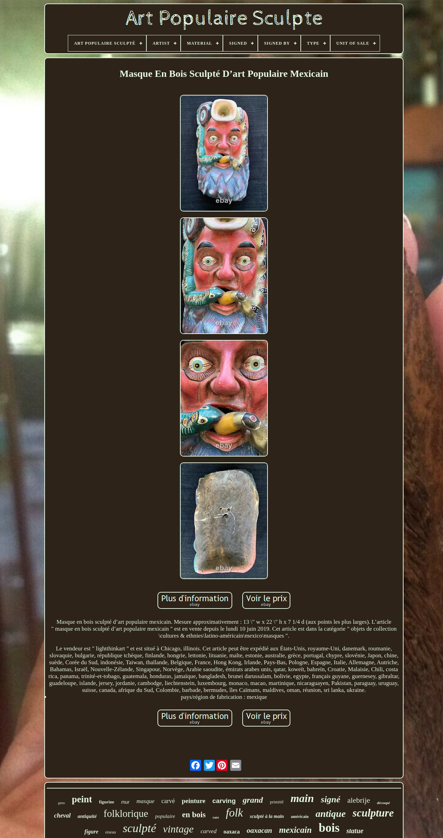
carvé (168, 801)
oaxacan (259, 830)
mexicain (295, 830)
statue (354, 831)
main (302, 798)
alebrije (358, 800)
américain (299, 816)
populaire (165, 816)
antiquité (87, 816)
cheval (62, 815)
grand (253, 799)
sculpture (373, 813)
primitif (277, 801)
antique (331, 813)
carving (224, 800)
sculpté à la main (267, 816)
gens (61, 803)
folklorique (125, 813)
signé (330, 799)
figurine (106, 801)
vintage (178, 829)
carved (208, 831)
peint (82, 799)
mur (125, 802)
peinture (193, 800)
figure (91, 832)
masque (145, 801)
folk (234, 813)
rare (216, 817)
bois (329, 828)
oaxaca (232, 832)
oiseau (110, 832)
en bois (194, 814)
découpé (383, 803)
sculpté (139, 828)
